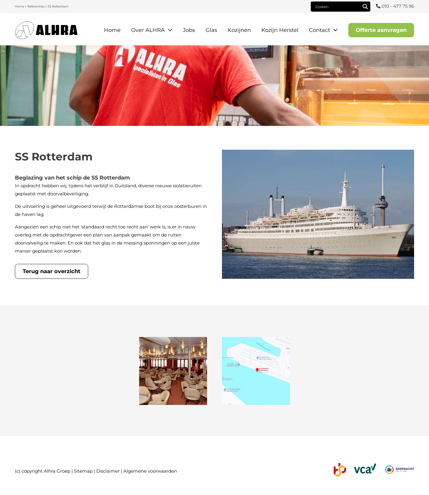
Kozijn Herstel (280, 30)
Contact (319, 30)
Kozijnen (239, 30)
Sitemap (83, 471)
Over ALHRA (148, 30)
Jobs (189, 30)
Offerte (381, 30)
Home (19, 6)
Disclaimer (108, 471)
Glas (211, 30)
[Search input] (337, 6)
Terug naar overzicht (51, 271)
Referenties (35, 6)
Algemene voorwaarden (150, 471)
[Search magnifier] (365, 6)
